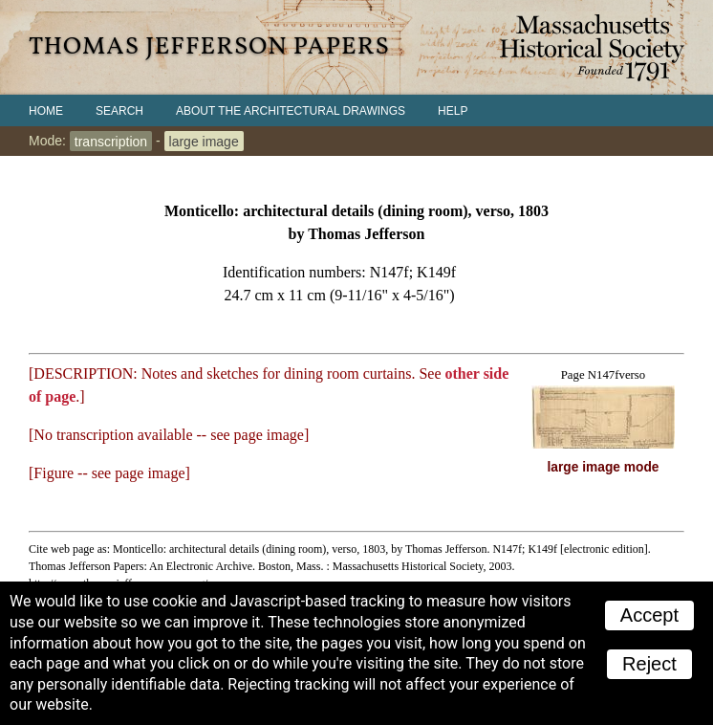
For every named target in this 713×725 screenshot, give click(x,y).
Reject (649, 663)
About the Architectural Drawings (290, 111)
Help (452, 111)
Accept (649, 615)
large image (204, 140)
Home (46, 111)
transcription (111, 140)
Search (119, 111)
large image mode (603, 467)
